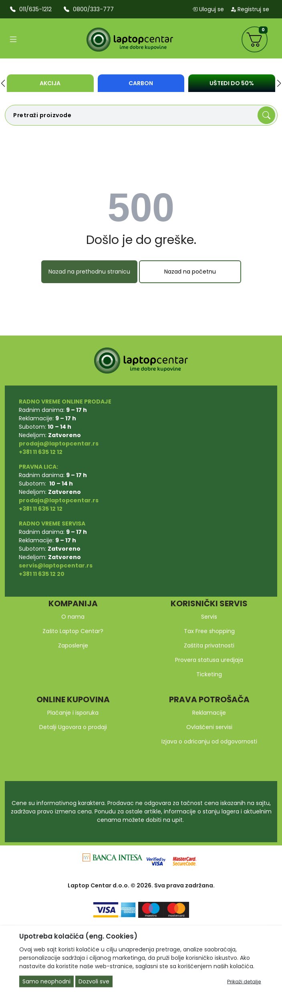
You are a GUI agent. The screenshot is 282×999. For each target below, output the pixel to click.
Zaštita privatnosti (209, 645)
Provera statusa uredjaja (209, 660)
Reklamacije (209, 713)
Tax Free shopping (209, 631)
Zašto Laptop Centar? (72, 631)
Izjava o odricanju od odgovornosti (209, 741)
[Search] (266, 115)
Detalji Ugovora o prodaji (73, 727)
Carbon (141, 83)
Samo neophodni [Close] (46, 981)
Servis (209, 617)
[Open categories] (13, 39)
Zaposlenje (73, 645)
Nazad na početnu (190, 272)
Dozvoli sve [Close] (94, 981)
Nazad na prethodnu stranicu (89, 272)
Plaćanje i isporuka (73, 713)
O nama (73, 617)
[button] (3, 83)
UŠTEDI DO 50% (231, 83)
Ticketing (209, 674)
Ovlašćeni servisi (209, 727)
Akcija (50, 83)
